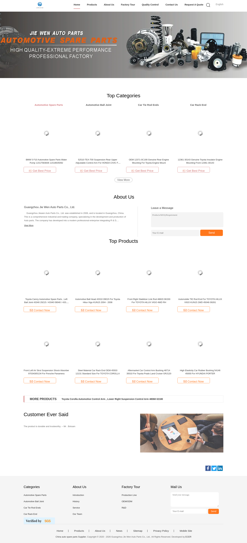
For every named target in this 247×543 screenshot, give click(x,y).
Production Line (129, 495)
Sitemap (137, 531)
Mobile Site (186, 531)
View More (123, 180)
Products (92, 4)
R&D (124, 507)
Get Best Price (40, 170)
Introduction (78, 495)
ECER (188, 537)
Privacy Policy (161, 531)
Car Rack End (30, 514)
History (76, 501)
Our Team (77, 514)
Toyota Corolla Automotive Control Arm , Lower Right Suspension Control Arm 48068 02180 (112, 399)
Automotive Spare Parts (35, 495)
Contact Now (40, 310)
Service (76, 507)
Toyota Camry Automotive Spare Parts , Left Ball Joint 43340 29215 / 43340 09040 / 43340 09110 (46, 302)
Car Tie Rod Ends (32, 507)
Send (212, 232)
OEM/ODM (127, 501)
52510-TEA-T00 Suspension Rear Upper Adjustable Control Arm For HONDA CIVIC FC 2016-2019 (98, 162)
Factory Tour (128, 4)
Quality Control (150, 4)
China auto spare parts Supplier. (71, 537)
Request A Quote (194, 4)
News (119, 531)
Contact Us (171, 4)
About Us (109, 4)
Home (77, 4)
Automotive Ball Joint (34, 501)
